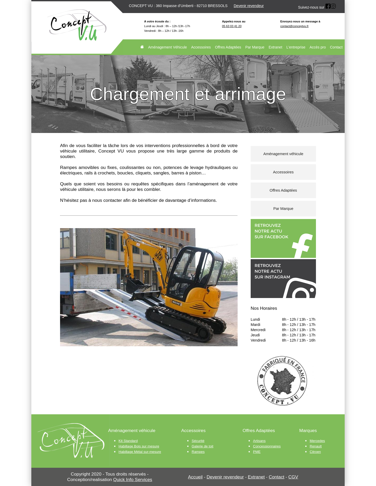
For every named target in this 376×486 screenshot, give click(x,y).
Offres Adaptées (228, 47)
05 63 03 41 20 (232, 26)
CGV (293, 476)
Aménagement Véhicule (167, 47)
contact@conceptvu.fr (294, 26)
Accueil (195, 476)
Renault (316, 446)
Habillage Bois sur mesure (139, 446)
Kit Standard (128, 441)
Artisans (259, 441)
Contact (336, 47)
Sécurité (198, 441)
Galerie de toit (202, 446)
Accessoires (201, 47)
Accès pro (318, 47)
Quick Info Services (132, 479)
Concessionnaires (267, 446)
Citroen (315, 452)
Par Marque (254, 47)
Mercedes (317, 441)
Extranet (275, 47)
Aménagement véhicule (283, 154)
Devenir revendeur (249, 6)
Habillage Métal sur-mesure (140, 452)
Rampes (198, 452)
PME (257, 452)
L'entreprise (296, 47)
